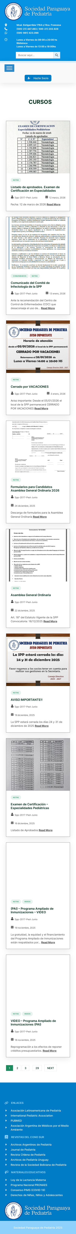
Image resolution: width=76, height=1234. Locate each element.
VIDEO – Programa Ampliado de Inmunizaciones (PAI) (33, 1022)
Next (50, 1068)
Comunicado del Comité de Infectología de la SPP (30, 284)
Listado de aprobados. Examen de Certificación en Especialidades (35, 188)
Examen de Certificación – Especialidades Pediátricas (30, 806)
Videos (27, 902)
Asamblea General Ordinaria (31, 595)
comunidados (19, 276)
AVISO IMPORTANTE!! (27, 700)
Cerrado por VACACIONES (30, 386)
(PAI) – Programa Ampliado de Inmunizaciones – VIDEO (32, 910)
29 (37, 1068)
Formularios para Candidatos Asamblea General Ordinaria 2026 (35, 488)
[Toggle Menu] (9, 68)
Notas (16, 180)
